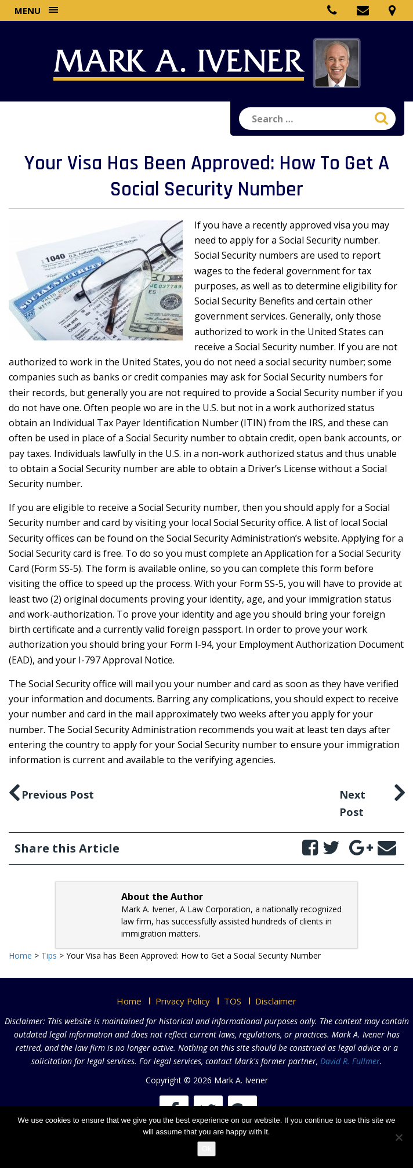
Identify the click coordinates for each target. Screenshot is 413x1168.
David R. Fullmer (350, 1061)
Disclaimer (275, 1001)
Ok (207, 1148)
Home (129, 1001)
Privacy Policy (182, 1001)
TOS (232, 1001)
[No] (398, 1137)
